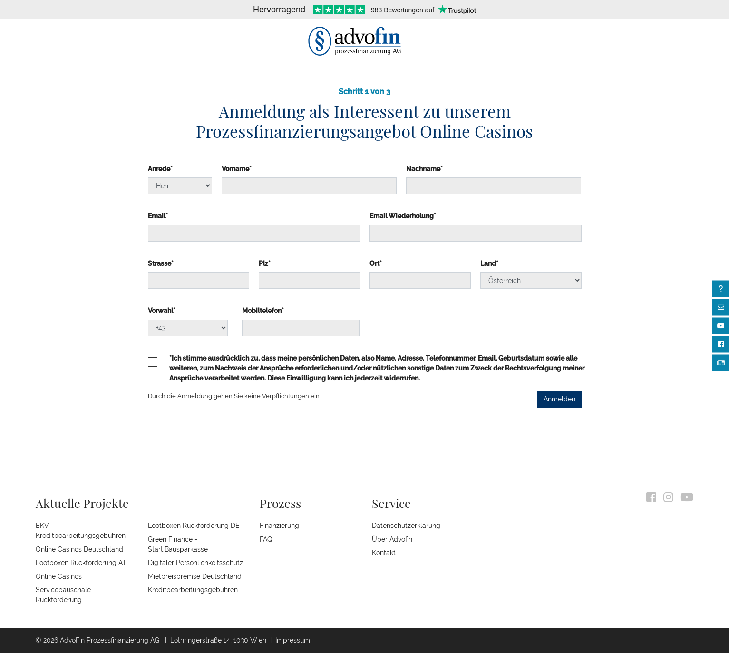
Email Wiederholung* (402, 216)
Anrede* (160, 169)
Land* (489, 263)
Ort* (375, 263)
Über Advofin (392, 539)
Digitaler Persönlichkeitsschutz (195, 562)
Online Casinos (59, 576)
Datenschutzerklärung (406, 525)
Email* (158, 216)
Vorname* (237, 169)
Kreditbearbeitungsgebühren (193, 590)
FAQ (266, 539)
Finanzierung (279, 525)
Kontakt (384, 552)
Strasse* (161, 263)
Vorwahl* (161, 310)
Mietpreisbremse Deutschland (195, 576)
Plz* (265, 263)
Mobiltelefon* (263, 310)
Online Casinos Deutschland (79, 549)
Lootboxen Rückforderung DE (194, 525)
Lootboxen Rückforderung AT (81, 562)
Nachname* (424, 169)
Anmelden (559, 399)
